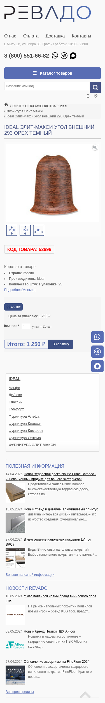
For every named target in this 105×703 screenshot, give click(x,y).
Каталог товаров (55, 73)
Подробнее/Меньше (20, 290)
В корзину (60, 344)
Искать (97, 87)
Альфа (14, 388)
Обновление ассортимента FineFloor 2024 (56, 662)
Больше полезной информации (30, 575)
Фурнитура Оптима (25, 438)
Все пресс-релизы (20, 692)
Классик (15, 402)
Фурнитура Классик (25, 424)
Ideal (14, 379)
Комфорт (16, 409)
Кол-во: (11, 326)
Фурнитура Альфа (24, 416)
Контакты (81, 36)
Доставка (55, 36)
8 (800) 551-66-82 (26, 56)
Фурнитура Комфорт (26, 431)
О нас (10, 36)
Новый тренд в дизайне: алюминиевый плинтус (61, 509)
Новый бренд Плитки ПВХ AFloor (49, 631)
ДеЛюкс (15, 395)
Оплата (31, 36)
